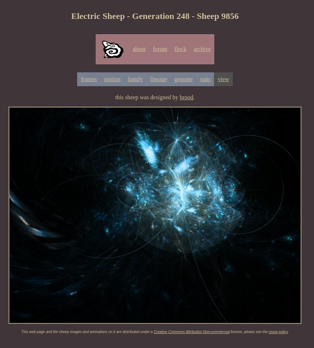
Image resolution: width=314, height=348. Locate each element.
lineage (158, 79)
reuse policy (278, 332)
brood (186, 97)
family (135, 79)
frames (89, 79)
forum (160, 49)
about (139, 49)
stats (205, 79)
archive (202, 49)
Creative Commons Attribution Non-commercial (192, 332)
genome (183, 79)
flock (180, 49)
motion (112, 79)
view (223, 79)
